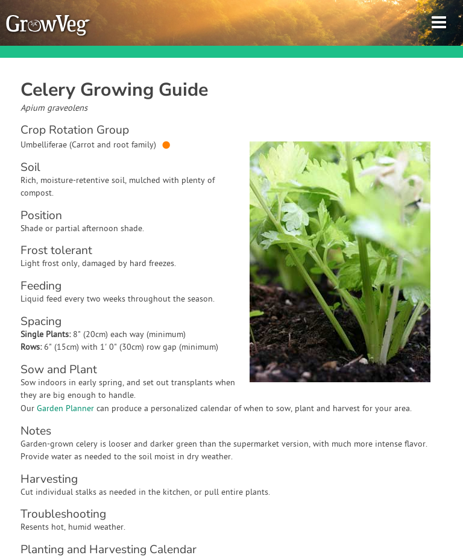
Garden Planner (65, 409)
